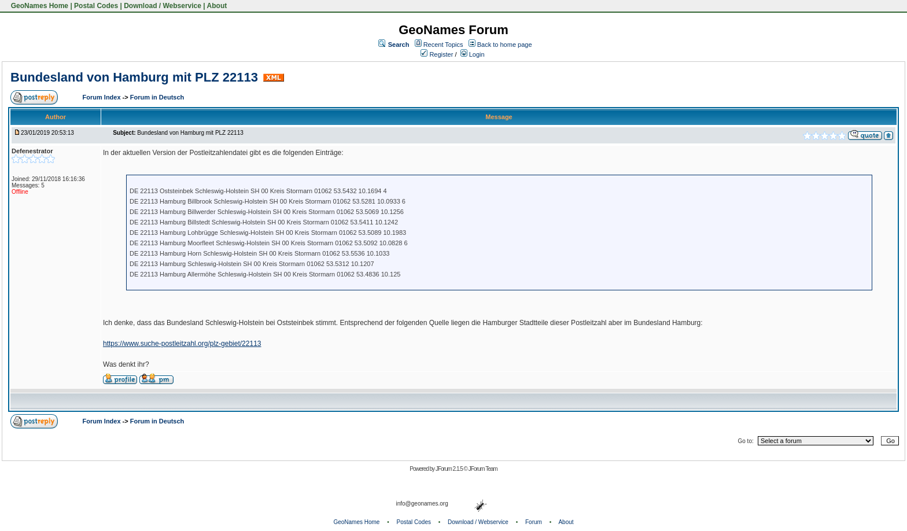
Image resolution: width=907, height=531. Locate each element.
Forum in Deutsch (157, 97)
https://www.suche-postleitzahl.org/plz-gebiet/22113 (182, 344)
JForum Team (483, 469)
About (217, 6)
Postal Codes (96, 6)
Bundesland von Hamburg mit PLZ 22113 (134, 77)
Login (472, 54)
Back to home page (504, 44)
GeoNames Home (38, 6)
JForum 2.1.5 (450, 469)
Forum (533, 522)
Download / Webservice (162, 6)
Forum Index (103, 97)
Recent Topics (443, 44)
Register (437, 54)
